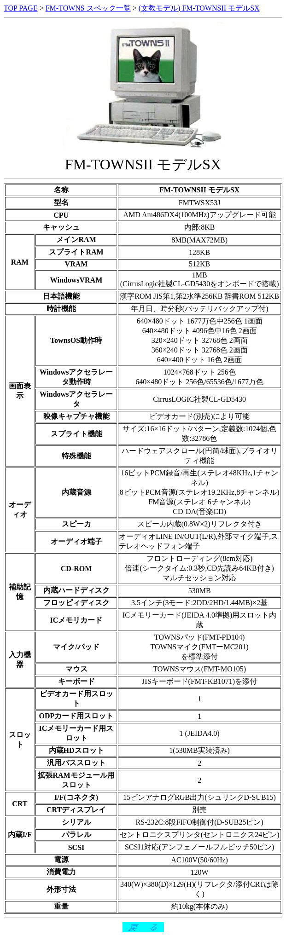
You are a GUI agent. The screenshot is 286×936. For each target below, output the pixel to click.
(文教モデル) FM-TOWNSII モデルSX (199, 8)
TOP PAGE (21, 8)
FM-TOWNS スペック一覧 (88, 8)
